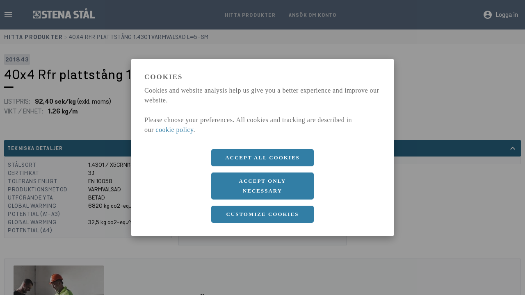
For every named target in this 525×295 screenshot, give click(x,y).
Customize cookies (262, 214)
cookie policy (174, 129)
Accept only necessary (262, 186)
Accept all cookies (262, 157)
